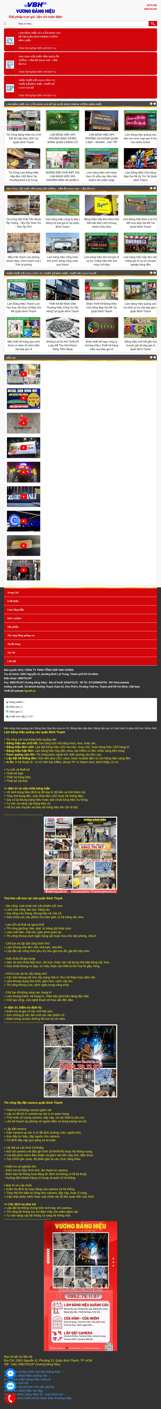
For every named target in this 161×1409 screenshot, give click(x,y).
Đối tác (11, 358)
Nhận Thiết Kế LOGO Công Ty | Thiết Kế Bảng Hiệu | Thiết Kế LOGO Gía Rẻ (37, 84)
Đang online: (16, 702)
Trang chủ (12, 592)
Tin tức (11, 652)
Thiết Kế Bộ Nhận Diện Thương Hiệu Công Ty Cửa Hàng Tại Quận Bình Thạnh (62, 307)
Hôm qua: (14, 711)
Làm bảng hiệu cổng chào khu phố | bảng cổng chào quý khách (62, 261)
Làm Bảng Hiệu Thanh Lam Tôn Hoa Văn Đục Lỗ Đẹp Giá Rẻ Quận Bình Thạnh (23, 307)
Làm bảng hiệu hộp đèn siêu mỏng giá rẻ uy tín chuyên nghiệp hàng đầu (140, 261)
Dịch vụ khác (14, 618)
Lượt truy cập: (17, 716)
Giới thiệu (13, 601)
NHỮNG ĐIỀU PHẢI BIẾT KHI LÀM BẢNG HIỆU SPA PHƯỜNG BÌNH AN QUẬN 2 (62, 176)
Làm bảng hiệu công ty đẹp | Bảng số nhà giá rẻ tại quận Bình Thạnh (62, 223)
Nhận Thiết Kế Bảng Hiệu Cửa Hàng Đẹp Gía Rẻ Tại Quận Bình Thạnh (101, 307)
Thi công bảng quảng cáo (21, 635)
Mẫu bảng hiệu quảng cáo (22, 728)
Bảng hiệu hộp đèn (85, 728)
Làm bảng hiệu (15, 609)
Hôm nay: (14, 706)
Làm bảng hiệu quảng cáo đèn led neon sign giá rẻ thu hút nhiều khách (140, 138)
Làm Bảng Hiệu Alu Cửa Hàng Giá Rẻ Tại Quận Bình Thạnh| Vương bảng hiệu (39, 37)
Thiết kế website (13, 690)
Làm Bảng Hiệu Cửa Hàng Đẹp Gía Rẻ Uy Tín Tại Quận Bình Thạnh (140, 176)
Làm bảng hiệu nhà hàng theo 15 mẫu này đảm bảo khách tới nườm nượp (101, 176)
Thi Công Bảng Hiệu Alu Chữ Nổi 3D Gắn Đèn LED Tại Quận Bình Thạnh (23, 138)
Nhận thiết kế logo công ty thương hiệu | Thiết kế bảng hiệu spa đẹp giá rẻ (101, 345)
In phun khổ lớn (138, 728)
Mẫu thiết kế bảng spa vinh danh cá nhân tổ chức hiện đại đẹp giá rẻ (23, 345)
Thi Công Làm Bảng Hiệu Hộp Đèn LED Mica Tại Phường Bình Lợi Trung (24, 176)
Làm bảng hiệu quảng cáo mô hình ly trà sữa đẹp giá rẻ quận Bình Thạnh (140, 307)
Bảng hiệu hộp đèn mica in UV (55, 728)
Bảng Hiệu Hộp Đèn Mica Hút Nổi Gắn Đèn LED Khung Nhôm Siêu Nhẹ (101, 223)
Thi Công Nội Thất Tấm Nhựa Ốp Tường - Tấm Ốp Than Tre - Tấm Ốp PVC (38, 60)
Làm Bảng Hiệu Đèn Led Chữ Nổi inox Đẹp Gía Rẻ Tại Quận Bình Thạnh (140, 223)
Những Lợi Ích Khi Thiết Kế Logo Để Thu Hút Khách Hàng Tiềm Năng (62, 345)
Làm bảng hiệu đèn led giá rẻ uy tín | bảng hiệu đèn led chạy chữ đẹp (101, 261)
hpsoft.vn (30, 690)
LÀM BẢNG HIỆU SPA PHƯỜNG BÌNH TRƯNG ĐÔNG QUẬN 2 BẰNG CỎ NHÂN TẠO (63, 138)
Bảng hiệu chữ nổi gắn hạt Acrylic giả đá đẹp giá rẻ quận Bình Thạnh (141, 345)
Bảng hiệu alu (105, 728)
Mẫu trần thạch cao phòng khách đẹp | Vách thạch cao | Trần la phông (23, 261)
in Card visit (121, 728)
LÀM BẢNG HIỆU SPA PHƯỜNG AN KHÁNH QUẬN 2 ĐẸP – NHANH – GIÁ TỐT (101, 138)
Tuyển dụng (14, 644)
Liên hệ (11, 661)
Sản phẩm (13, 626)
